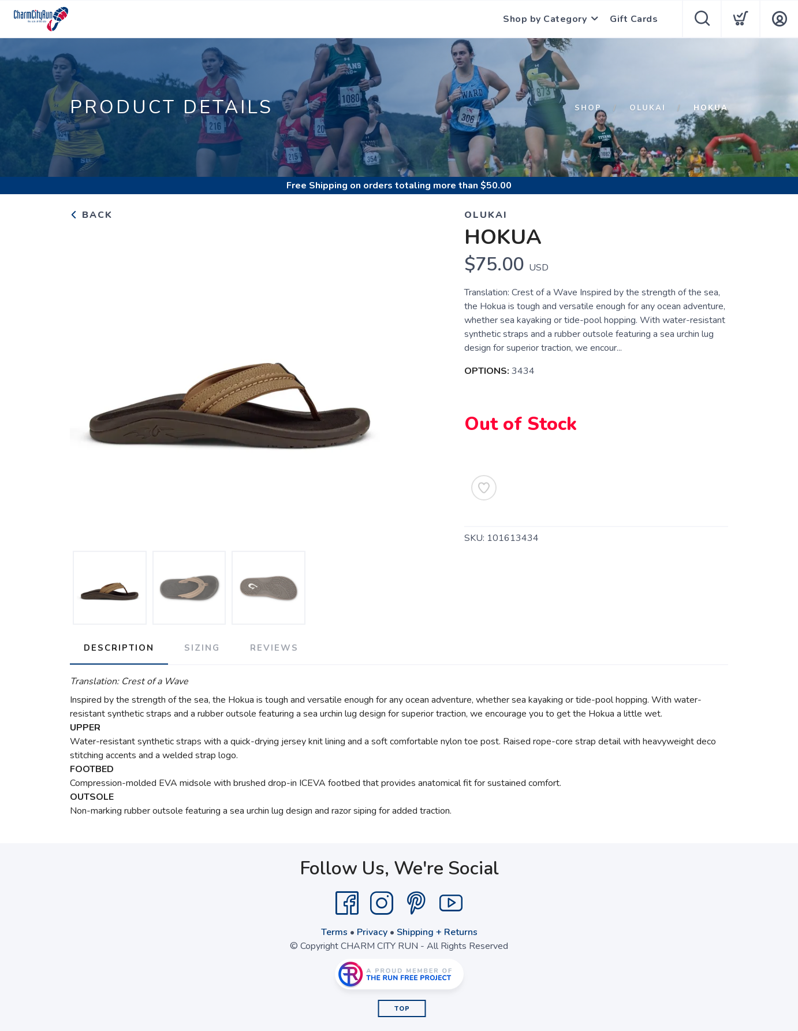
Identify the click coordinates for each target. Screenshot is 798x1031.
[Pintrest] (416, 903)
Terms (334, 932)
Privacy (372, 932)
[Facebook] (347, 903)
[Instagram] (381, 903)
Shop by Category (545, 19)
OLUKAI (647, 108)
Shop (588, 108)
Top (402, 1008)
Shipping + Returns (437, 932)
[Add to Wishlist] (484, 487)
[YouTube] (451, 903)
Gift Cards (634, 19)
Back (91, 215)
